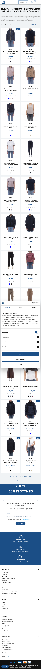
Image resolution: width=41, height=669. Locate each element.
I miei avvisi (4, 631)
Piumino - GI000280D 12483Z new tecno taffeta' (10, 52)
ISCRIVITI (20, 523)
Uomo (3, 602)
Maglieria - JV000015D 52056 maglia (10, 126)
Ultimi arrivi (5, 608)
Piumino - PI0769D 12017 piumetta (30, 275)
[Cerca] (23, 2)
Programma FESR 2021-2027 (9, 593)
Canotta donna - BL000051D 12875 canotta (30, 126)
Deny (20, 364)
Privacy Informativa (6, 588)
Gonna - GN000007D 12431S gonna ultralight (10, 387)
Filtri (4, 666)
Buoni (3, 629)
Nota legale (4, 576)
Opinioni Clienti (5, 589)
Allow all (20, 354)
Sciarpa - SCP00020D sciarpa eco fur (30, 387)
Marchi (3, 606)
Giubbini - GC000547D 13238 (30, 89)
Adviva (29, 667)
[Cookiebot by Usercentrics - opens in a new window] (32, 303)
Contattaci (4, 653)
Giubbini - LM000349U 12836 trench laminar (30, 238)
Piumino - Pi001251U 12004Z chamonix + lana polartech (30, 424)
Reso (3, 584)
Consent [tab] (7, 307)
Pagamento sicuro (6, 582)
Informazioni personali (7, 619)
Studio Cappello (22, 667)
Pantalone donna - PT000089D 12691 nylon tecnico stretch (30, 163)
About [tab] (33, 307)
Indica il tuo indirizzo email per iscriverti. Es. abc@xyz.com (18, 516)
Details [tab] (20, 307)
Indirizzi (4, 627)
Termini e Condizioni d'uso (8, 578)
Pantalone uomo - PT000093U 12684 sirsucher (10, 275)
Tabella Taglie (5, 586)
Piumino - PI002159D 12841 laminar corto (11, 424)
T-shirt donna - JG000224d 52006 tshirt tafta (10, 201)
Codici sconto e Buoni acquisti (9, 591)
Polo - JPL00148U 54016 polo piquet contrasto (30, 52)
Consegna (4, 574)
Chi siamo (4, 580)
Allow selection (20, 359)
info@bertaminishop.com (8, 649)
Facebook (8, 657)
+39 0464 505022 (6, 647)
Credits (16, 667)
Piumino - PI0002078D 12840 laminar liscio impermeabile (10, 461)
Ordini (3, 623)
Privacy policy (26, 519)
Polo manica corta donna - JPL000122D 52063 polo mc (11, 163)
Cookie (12, 667)
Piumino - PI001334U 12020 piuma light (11, 238)
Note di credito (5, 625)
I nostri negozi (5, 572)
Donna (3, 604)
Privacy (36, 665)
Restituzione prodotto (7, 621)
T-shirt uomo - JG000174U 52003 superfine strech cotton (30, 201)
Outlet (3, 610)
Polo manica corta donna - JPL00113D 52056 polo (10, 89)
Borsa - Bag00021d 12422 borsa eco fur (30, 461)
